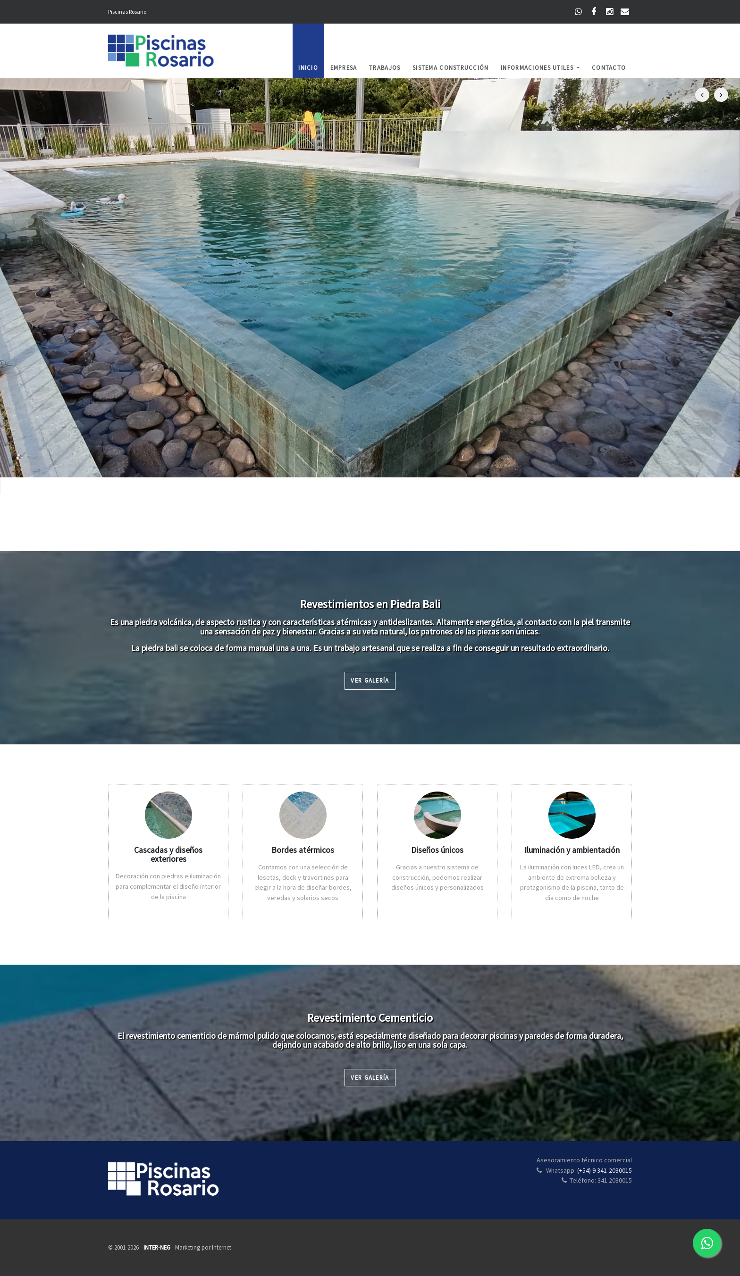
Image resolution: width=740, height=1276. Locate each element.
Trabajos (384, 67)
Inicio (308, 67)
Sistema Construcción (450, 67)
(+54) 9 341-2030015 (604, 1170)
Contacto (609, 67)
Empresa (343, 67)
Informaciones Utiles (538, 67)
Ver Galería (370, 680)
